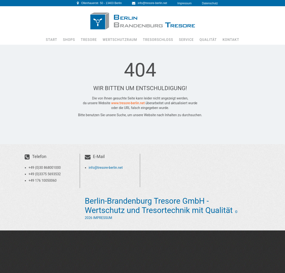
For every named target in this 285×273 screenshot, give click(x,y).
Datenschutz (210, 3)
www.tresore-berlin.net (128, 103)
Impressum (184, 3)
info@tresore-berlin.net (152, 3)
